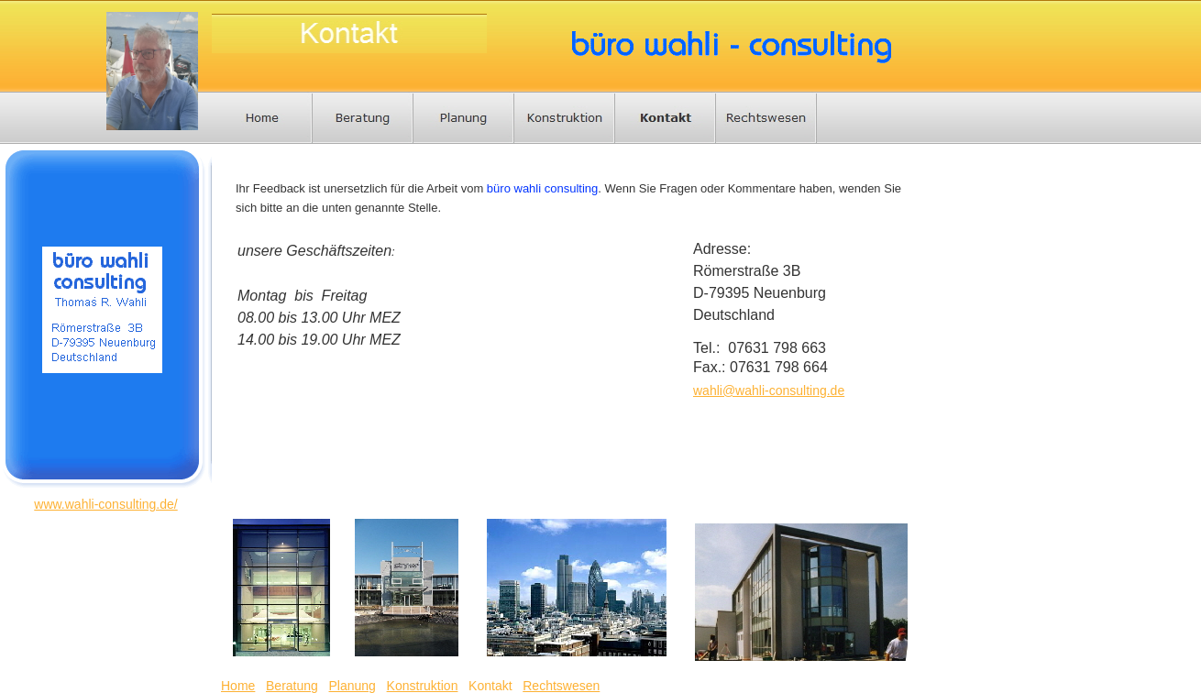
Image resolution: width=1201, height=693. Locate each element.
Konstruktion (422, 685)
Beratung (292, 685)
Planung (352, 685)
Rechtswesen (561, 685)
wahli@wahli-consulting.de (768, 390)
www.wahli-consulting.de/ (105, 504)
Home (238, 685)
